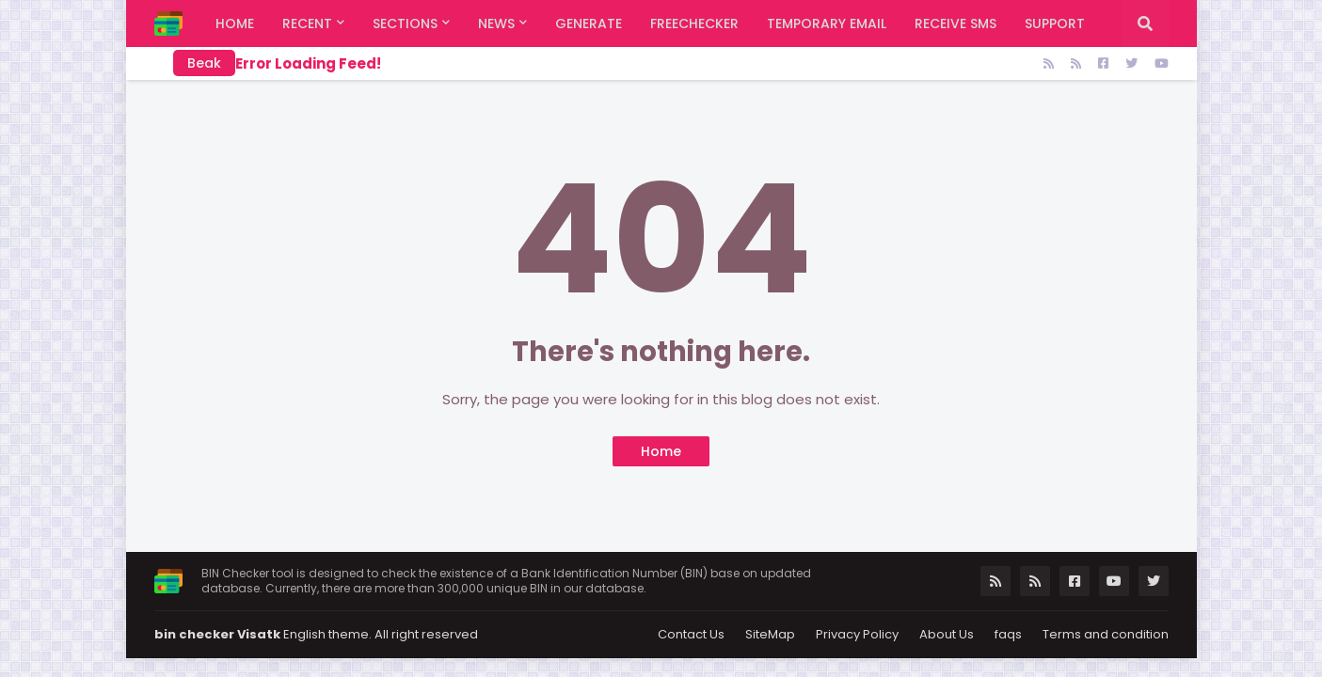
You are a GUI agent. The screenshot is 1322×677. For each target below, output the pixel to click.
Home (661, 451)
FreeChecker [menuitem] (694, 23)
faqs (1008, 634)
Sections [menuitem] (405, 23)
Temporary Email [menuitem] (826, 23)
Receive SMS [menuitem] (955, 23)
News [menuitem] (496, 23)
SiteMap (770, 634)
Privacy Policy (857, 634)
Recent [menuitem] (307, 23)
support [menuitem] (1055, 23)
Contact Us (691, 634)
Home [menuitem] (234, 23)
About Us (946, 634)
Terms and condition (1106, 634)
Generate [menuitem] (588, 23)
